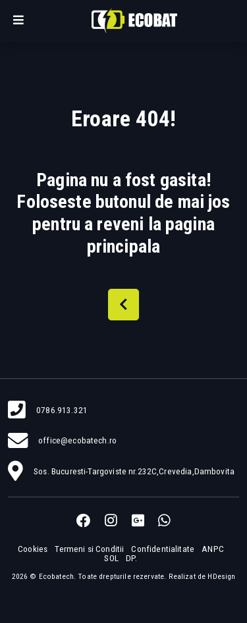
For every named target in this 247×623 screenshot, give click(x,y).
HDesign (221, 576)
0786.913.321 (62, 410)
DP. (131, 558)
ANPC (213, 549)
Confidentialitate (162, 549)
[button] (18, 21)
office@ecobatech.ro (77, 440)
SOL (111, 558)
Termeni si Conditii (89, 549)
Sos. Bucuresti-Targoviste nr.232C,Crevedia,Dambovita (134, 471)
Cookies (32, 549)
